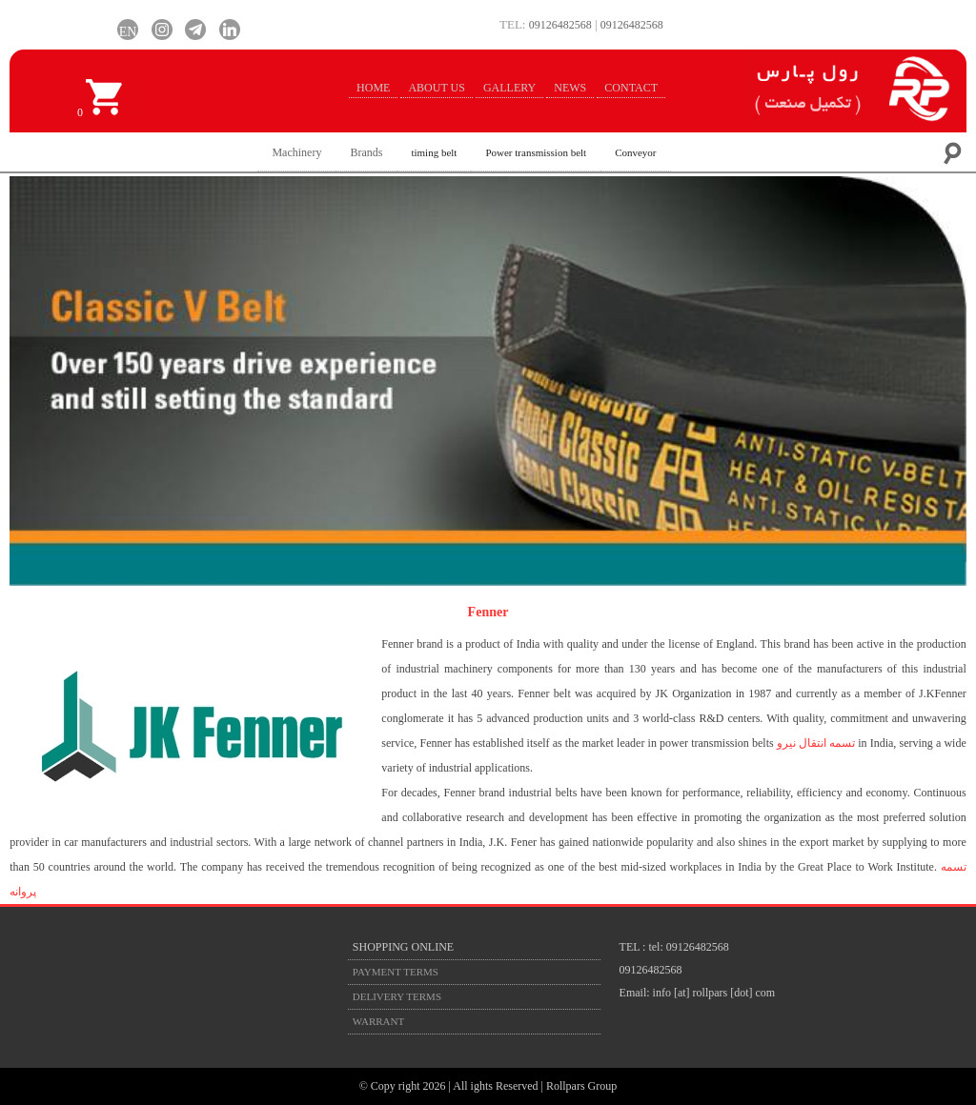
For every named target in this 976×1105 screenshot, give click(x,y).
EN (128, 29)
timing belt (434, 152)
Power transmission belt (535, 152)
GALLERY (509, 87)
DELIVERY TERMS (397, 996)
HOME (373, 87)
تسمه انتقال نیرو (816, 743)
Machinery (296, 152)
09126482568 (560, 24)
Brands (366, 152)
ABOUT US (436, 87)
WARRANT (378, 1021)
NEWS (570, 87)
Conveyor (635, 152)
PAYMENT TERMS (395, 971)
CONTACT (631, 87)
